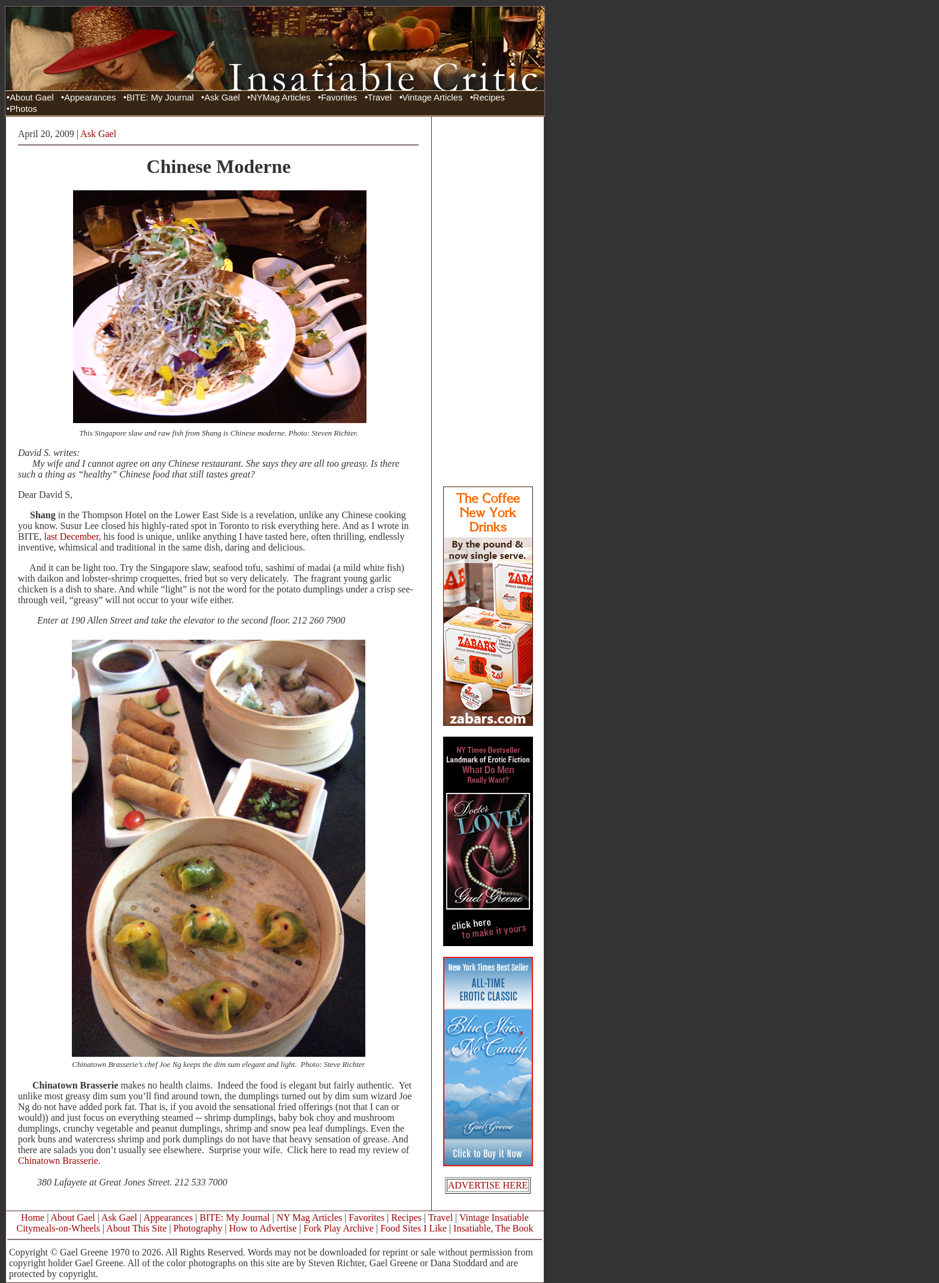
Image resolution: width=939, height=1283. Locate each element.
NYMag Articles (280, 97)
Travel (380, 97)
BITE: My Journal (159, 97)
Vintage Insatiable (494, 1217)
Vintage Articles (432, 97)
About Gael (31, 97)
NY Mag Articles (310, 1217)
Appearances (90, 97)
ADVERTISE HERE (488, 1185)
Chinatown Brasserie (58, 1161)
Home (32, 1217)
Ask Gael (222, 97)
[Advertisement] (488, 301)
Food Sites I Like (413, 1228)
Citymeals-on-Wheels (58, 1228)
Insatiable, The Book (493, 1228)
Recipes (489, 97)
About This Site (136, 1228)
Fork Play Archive (339, 1228)
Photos (23, 109)
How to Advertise (263, 1228)
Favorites (339, 97)
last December (71, 536)
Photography (198, 1228)
